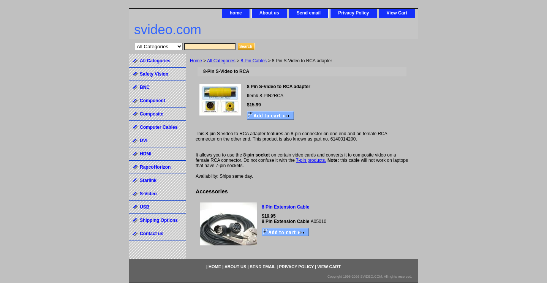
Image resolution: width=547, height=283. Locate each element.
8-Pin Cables (253, 60)
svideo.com (167, 29)
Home (196, 60)
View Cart (397, 13)
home (236, 13)
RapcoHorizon (155, 167)
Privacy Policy (353, 13)
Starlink (148, 180)
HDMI (146, 154)
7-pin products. (311, 160)
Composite (151, 114)
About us (269, 13)
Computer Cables (158, 127)
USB (144, 207)
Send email (309, 13)
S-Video (148, 193)
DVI (143, 140)
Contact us (151, 233)
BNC (145, 87)
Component (152, 100)
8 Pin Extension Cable (285, 207)
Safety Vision (154, 74)
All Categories (221, 60)
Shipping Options (159, 220)
